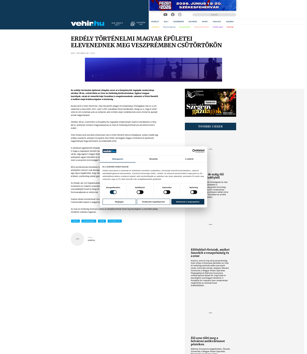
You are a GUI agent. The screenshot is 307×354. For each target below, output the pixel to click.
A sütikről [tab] (189, 159)
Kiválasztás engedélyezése (153, 202)
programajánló (89, 221)
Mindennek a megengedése (187, 202)
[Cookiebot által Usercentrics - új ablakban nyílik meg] (194, 151)
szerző (90, 237)
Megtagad (119, 202)
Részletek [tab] (153, 159)
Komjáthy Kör (114, 221)
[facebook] (173, 15)
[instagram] (179, 15)
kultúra (75, 221)
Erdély (102, 221)
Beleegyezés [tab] (117, 159)
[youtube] (165, 15)
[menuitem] (155, 21)
